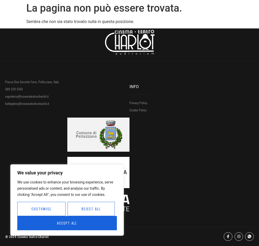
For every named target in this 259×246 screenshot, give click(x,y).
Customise (41, 208)
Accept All (67, 223)
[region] (67, 200)
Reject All (91, 208)
